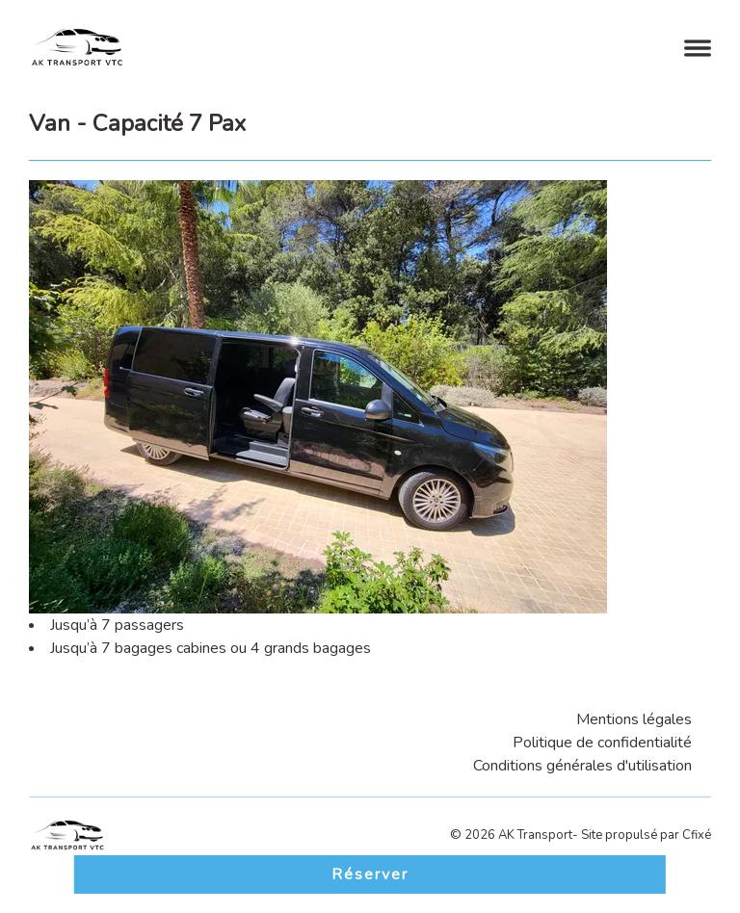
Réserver (370, 874)
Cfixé (696, 835)
